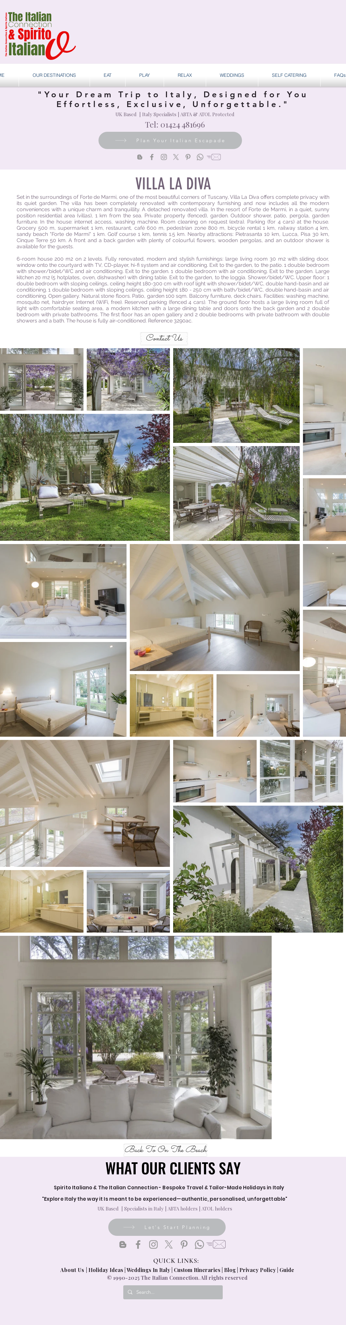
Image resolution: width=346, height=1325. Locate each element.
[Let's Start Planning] (167, 1227)
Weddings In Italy (149, 1269)
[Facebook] (152, 157)
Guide (286, 1269)
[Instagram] (164, 157)
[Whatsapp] (200, 157)
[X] (176, 157)
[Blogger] (140, 157)
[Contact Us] (164, 338)
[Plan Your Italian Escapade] (170, 140)
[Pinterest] (188, 157)
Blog (230, 1269)
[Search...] (172, 1292)
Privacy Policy (257, 1269)
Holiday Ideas (106, 1269)
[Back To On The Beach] (165, 1150)
